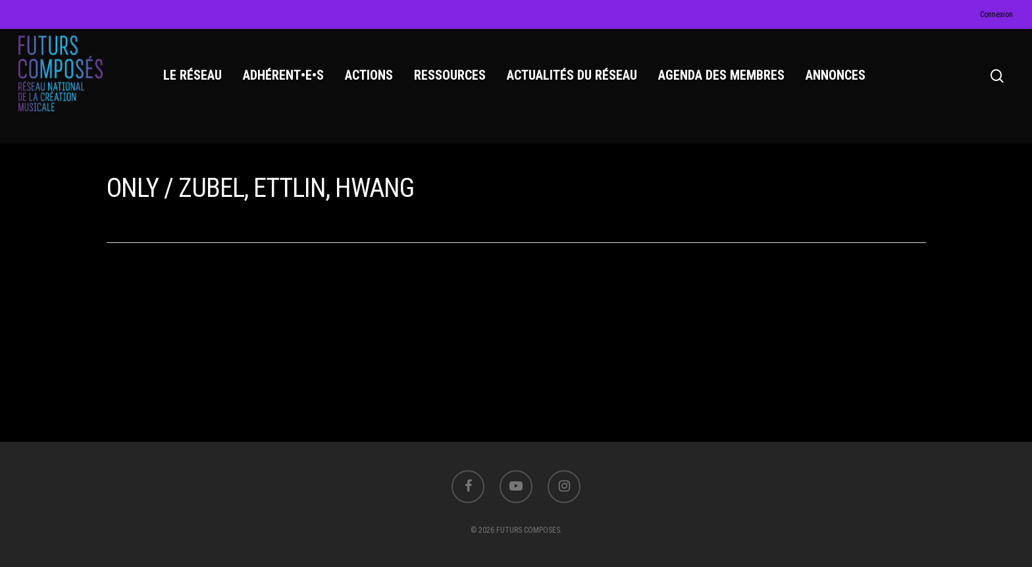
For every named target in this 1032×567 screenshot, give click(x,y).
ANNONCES (837, 80)
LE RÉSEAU (194, 80)
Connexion (996, 14)
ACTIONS (371, 80)
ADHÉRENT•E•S (285, 80)
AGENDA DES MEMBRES (723, 80)
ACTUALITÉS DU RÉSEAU (574, 80)
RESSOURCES (452, 80)
